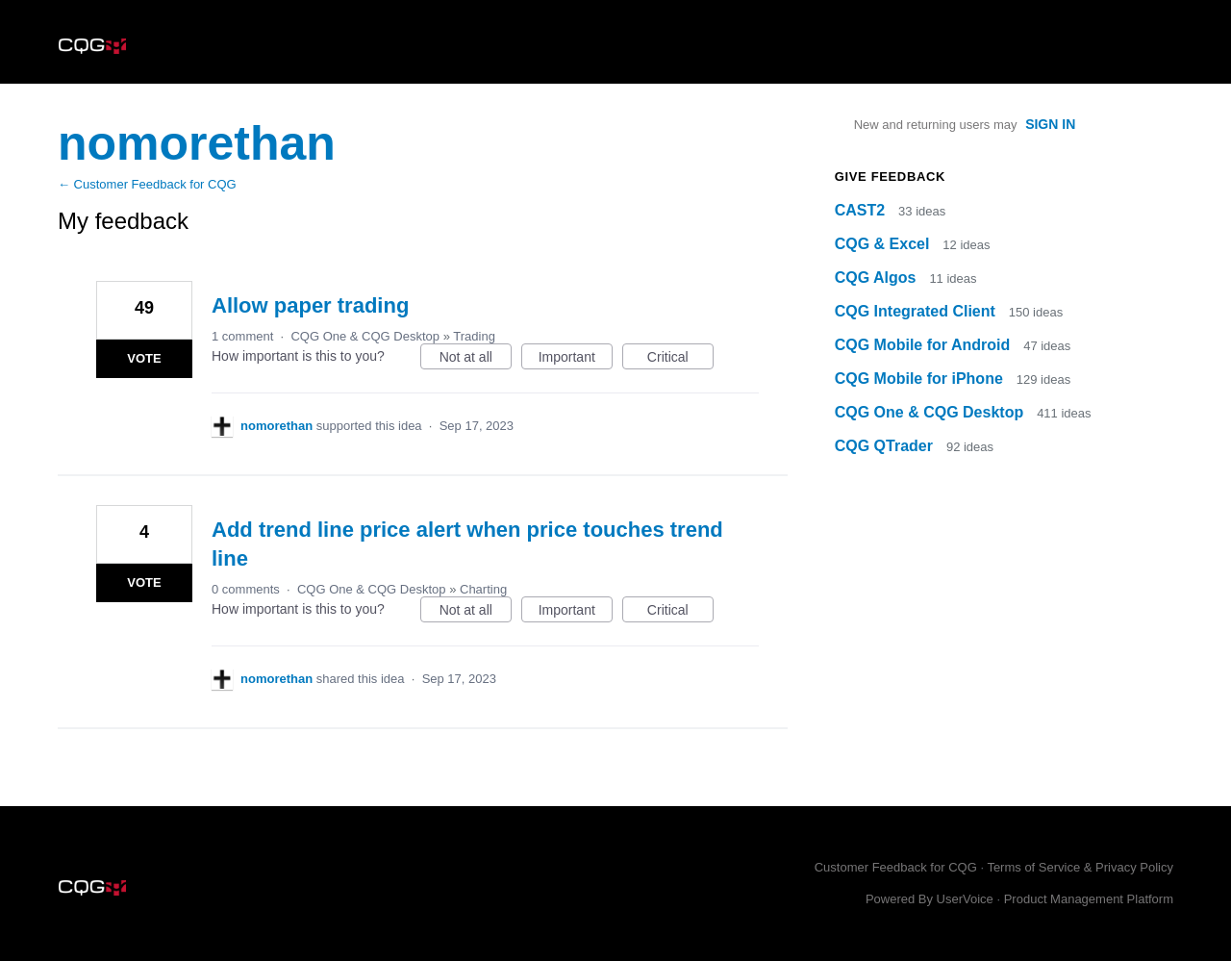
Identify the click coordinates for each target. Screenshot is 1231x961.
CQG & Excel (884, 244)
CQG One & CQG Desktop (365, 336)
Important (576, 359)
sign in (1050, 124)
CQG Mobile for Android (925, 345)
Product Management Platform (1088, 899)
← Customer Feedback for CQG (147, 184)
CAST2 (862, 210)
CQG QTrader (886, 446)
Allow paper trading (310, 305)
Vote (144, 358)
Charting (483, 589)
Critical (680, 359)
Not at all (476, 359)
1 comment (242, 336)
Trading (474, 336)
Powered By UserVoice (931, 899)
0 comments (246, 589)
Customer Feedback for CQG (896, 867)
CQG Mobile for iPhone (921, 378)
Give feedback (890, 176)
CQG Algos (877, 277)
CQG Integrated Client (917, 311)
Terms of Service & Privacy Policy (1080, 867)
